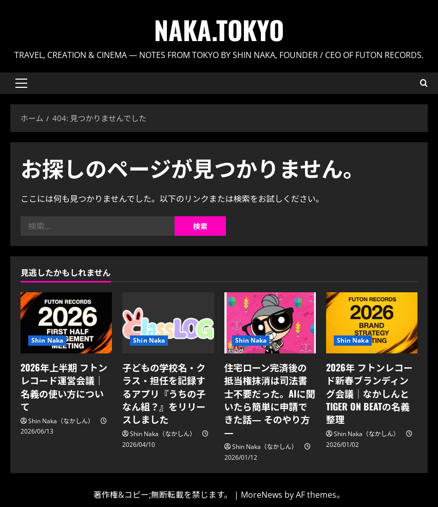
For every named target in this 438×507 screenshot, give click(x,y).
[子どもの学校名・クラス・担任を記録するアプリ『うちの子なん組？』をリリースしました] (168, 322)
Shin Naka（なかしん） (61, 421)
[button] (21, 83)
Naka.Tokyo (219, 29)
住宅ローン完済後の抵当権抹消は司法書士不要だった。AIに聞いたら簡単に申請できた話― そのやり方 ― (269, 400)
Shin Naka (47, 340)
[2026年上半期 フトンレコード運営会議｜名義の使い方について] (66, 322)
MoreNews (261, 494)
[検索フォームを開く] (424, 83)
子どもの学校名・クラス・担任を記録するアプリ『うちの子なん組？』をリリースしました (163, 393)
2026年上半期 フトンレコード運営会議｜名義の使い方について (64, 387)
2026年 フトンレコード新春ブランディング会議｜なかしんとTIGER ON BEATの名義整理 (369, 393)
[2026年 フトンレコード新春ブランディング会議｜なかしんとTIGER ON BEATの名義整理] (371, 322)
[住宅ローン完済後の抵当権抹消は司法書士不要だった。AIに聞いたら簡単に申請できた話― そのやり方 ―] (270, 322)
